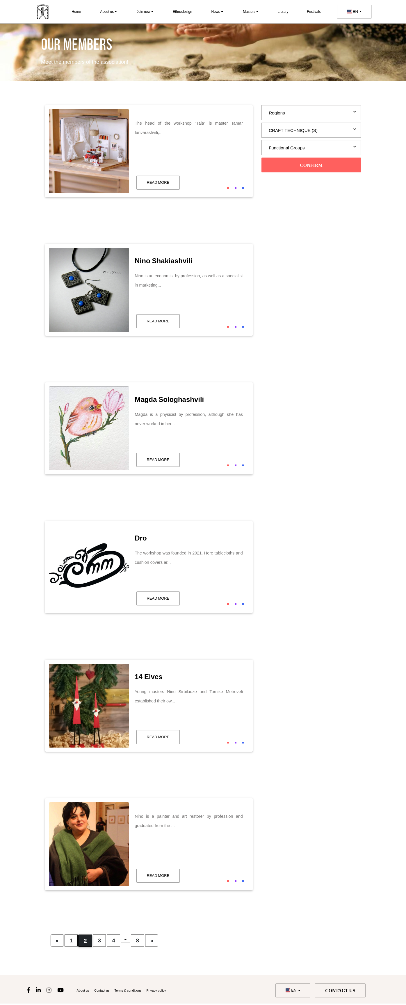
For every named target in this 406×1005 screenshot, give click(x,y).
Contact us (107, 991)
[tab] (311, 112)
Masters (251, 11)
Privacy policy (174, 991)
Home (76, 11)
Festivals (313, 11)
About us (108, 11)
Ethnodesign (182, 11)
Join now (145, 11)
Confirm (311, 166)
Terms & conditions (139, 991)
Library (283, 11)
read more (158, 182)
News (217, 11)
